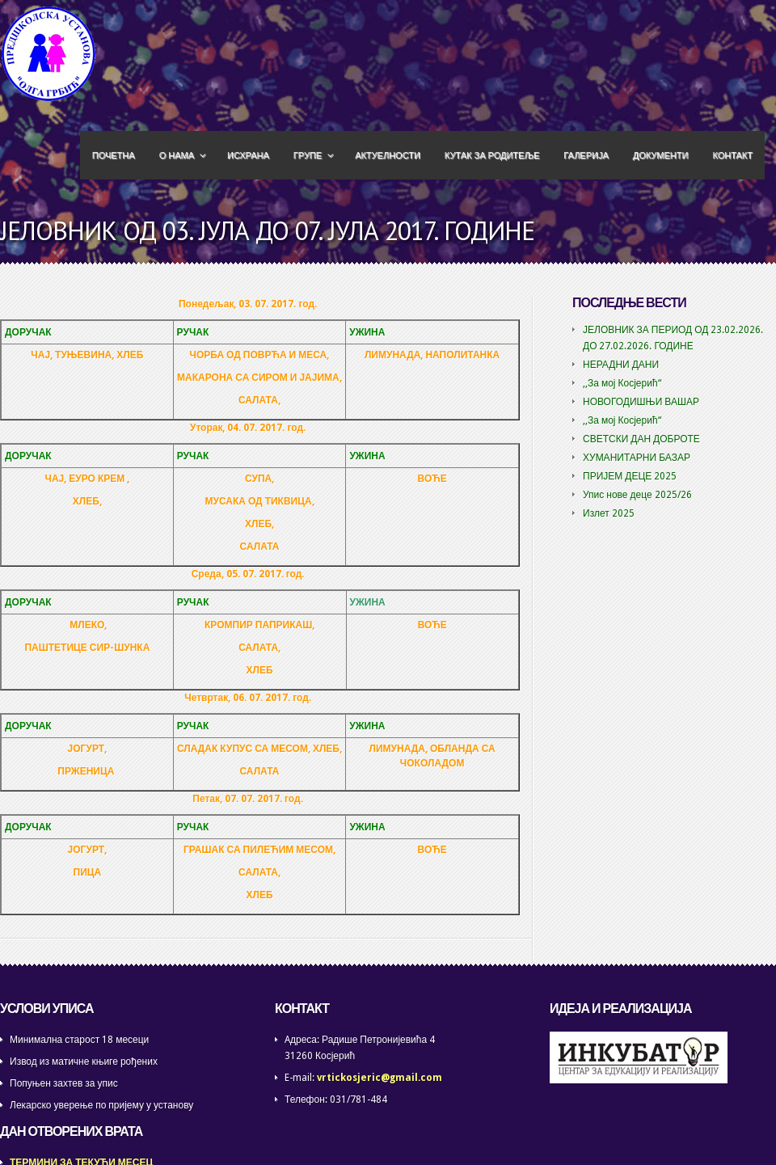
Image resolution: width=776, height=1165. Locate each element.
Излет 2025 (609, 513)
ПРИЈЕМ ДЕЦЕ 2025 (630, 476)
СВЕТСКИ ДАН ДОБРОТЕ (641, 439)
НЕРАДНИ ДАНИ (621, 364)
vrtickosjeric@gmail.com (379, 1077)
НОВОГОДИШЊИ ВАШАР (641, 401)
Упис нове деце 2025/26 (637, 494)
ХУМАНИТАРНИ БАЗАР (636, 457)
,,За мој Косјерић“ (622, 383)
